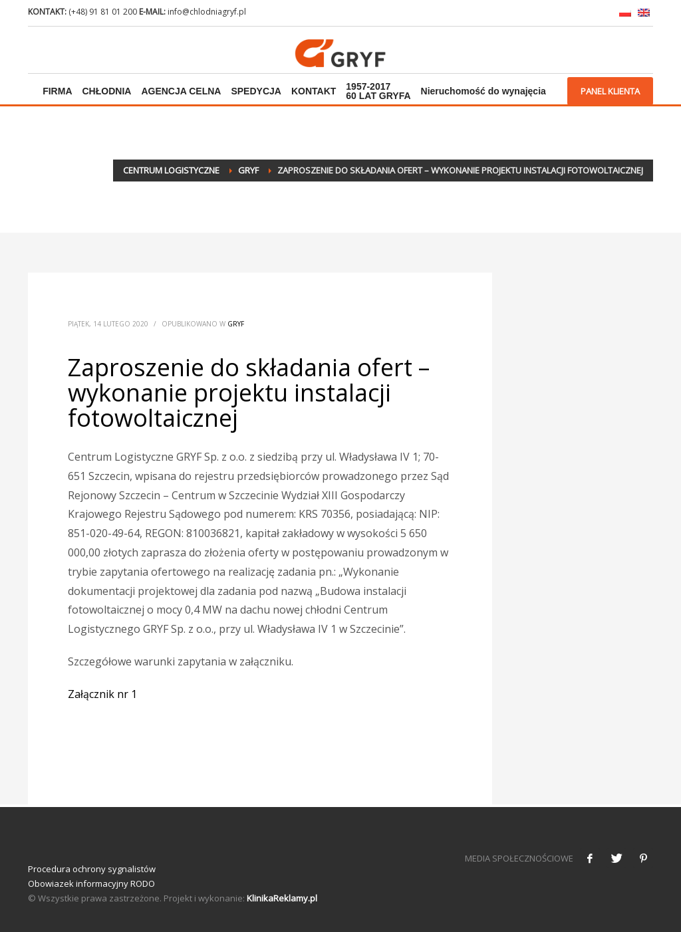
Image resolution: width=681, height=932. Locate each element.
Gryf (235, 323)
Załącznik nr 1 (102, 694)
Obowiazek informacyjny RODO (91, 883)
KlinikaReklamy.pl (282, 898)
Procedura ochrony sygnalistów (92, 869)
